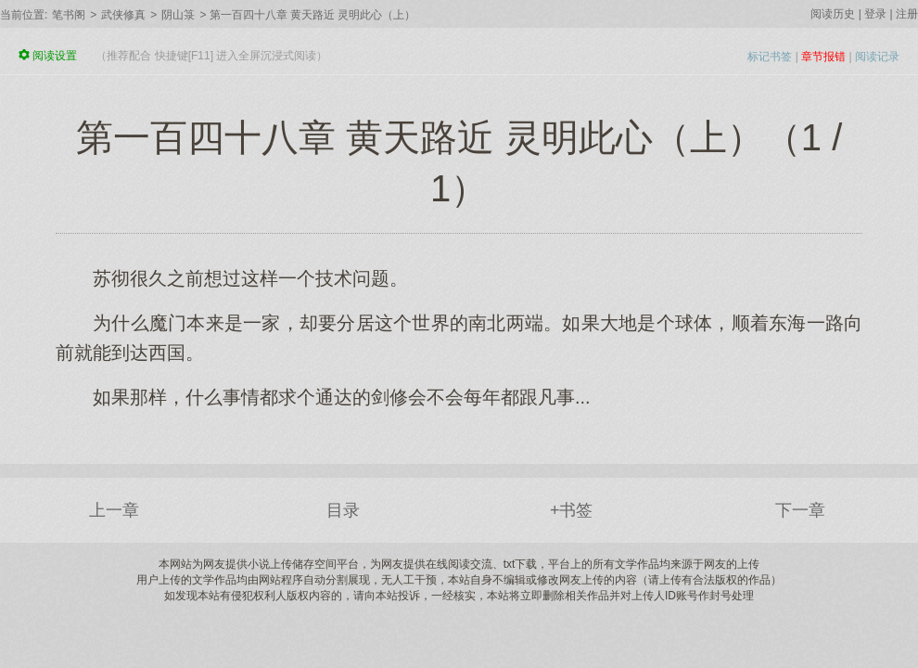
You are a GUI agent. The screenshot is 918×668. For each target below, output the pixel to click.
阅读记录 (877, 56)
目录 (343, 510)
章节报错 (823, 56)
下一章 (800, 510)
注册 (907, 13)
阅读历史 (832, 13)
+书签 (571, 510)
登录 (875, 13)
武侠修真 (123, 14)
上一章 (114, 510)
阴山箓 (178, 14)
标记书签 (769, 56)
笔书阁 (68, 14)
